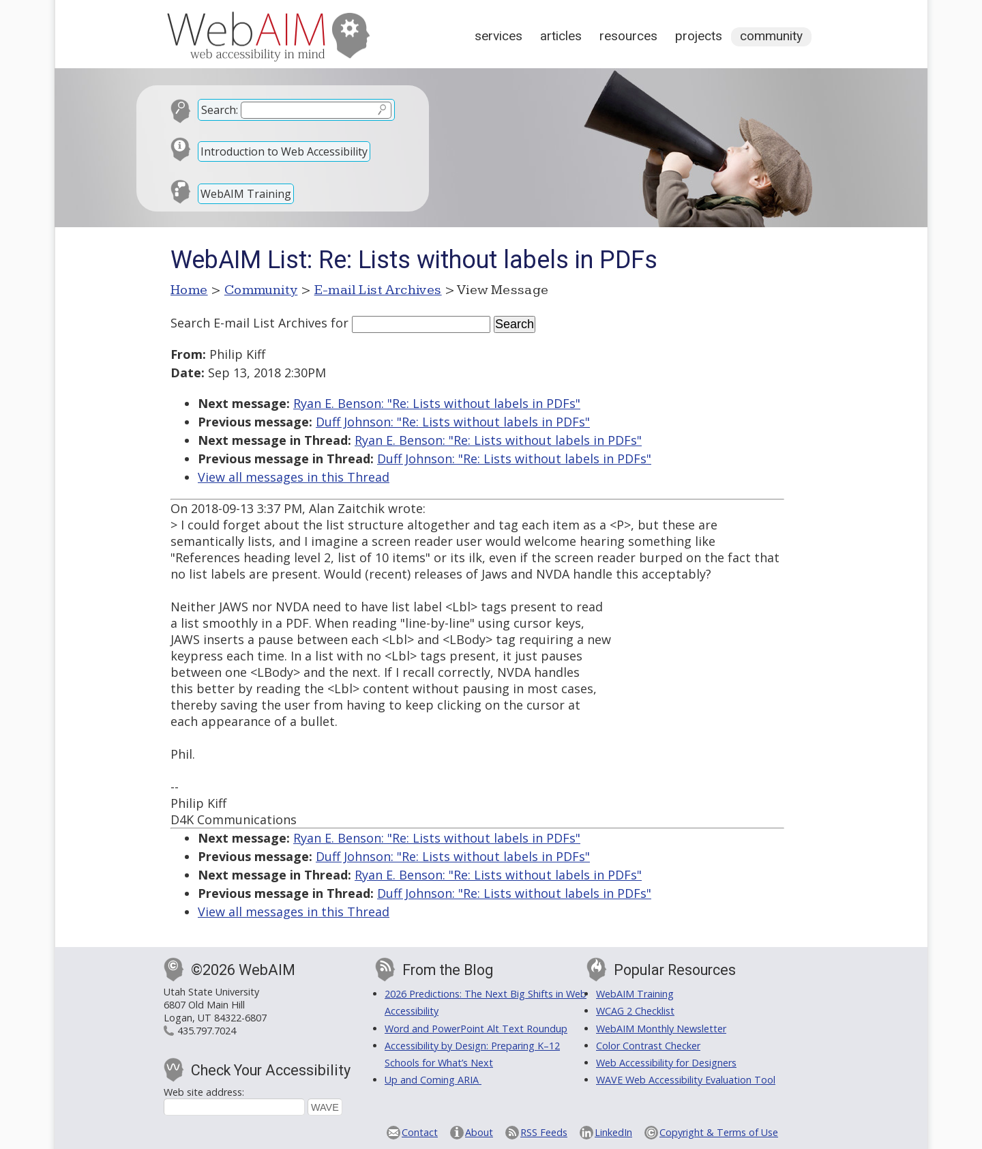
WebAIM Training (245, 193)
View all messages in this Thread (293, 477)
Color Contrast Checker (648, 1045)
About (479, 1132)
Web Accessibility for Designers (666, 1062)
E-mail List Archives (378, 290)
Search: (219, 109)
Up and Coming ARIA (433, 1079)
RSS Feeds (543, 1132)
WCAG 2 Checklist (635, 1010)
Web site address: (204, 1092)
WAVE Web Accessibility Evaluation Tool (685, 1079)
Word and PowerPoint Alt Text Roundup (476, 1028)
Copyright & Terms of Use (718, 1132)
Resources (628, 36)
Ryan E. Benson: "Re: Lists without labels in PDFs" (436, 403)
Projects (698, 36)
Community (771, 36)
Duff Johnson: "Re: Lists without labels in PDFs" (453, 421)
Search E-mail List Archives (248, 323)
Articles (561, 36)
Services (498, 36)
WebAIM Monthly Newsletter (661, 1028)
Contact (420, 1132)
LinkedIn (613, 1132)
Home (189, 290)
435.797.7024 (206, 1030)
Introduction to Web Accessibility (284, 151)
